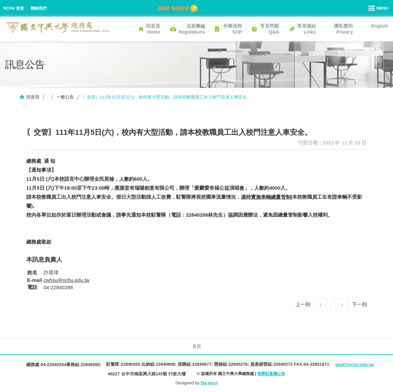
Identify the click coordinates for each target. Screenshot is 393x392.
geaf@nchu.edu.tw (354, 364)
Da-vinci (209, 382)
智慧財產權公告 (271, 373)
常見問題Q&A (269, 29)
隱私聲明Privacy (343, 29)
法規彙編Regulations (191, 29)
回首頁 (32, 97)
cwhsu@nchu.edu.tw (67, 280)
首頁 (196, 346)
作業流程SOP (232, 29)
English (379, 26)
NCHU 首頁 (13, 8)
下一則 (359, 304)
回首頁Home (153, 29)
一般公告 (65, 97)
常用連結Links (306, 29)
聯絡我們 (39, 8)
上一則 (302, 304)
